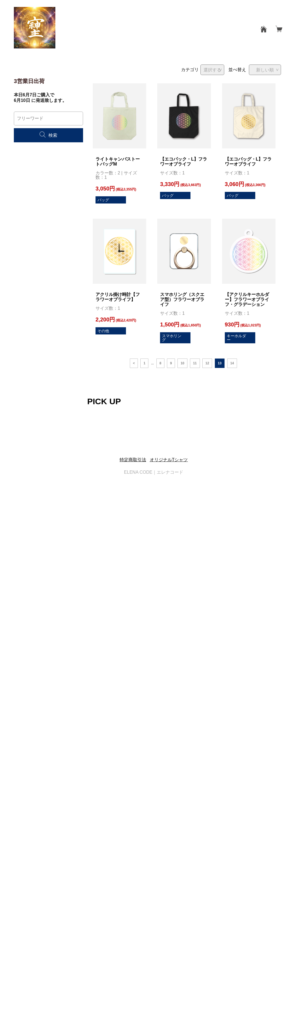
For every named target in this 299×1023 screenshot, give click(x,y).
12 (207, 363)
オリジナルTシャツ (169, 459)
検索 (48, 135)
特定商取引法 (133, 459)
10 (182, 363)
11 (195, 363)
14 (232, 363)
